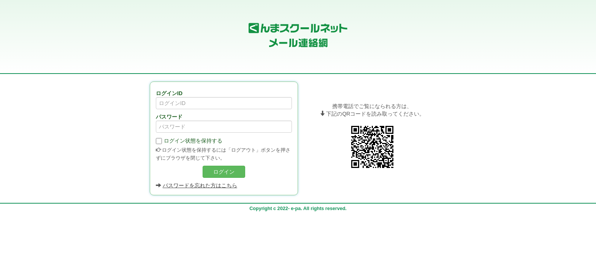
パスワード (169, 117)
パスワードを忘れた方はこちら (200, 185)
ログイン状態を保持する (189, 141)
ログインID (169, 93)
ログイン (224, 172)
